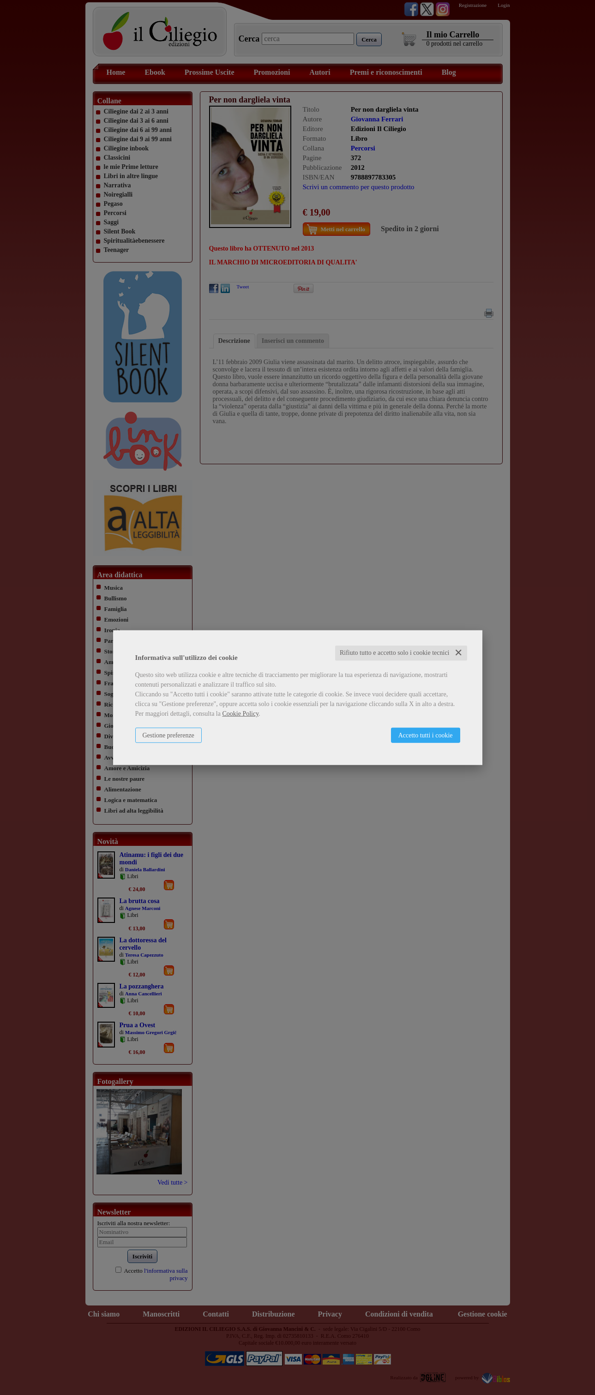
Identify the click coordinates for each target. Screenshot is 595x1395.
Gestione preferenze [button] (168, 735)
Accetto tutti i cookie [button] (425, 735)
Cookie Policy (240, 713)
